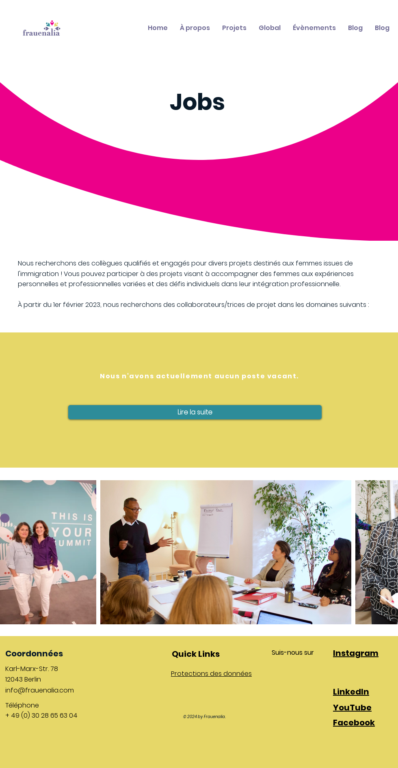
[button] (195, 412)
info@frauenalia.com (39, 690)
